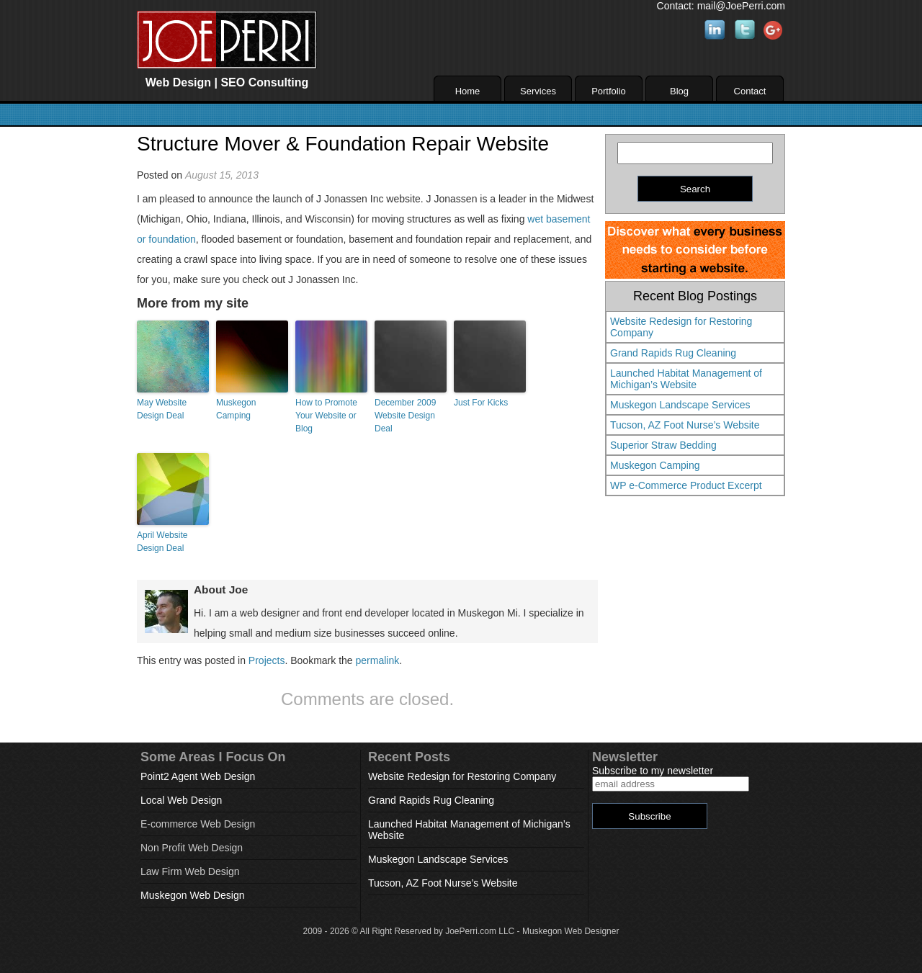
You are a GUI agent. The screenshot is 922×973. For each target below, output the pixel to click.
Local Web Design (181, 800)
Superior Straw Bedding (663, 445)
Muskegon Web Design (192, 895)
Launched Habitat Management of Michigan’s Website (686, 378)
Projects (267, 660)
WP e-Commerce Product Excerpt (686, 485)
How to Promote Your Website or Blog (326, 416)
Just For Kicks (481, 403)
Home (467, 91)
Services (538, 91)
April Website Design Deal (162, 541)
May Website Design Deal (162, 409)
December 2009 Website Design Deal (405, 416)
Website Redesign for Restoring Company (681, 326)
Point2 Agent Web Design (197, 776)
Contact (750, 91)
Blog (679, 91)
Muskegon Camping (236, 409)
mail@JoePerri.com (741, 6)
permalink (377, 660)
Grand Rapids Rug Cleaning (673, 353)
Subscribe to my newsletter (652, 770)
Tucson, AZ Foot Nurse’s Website (685, 425)
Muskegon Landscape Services (680, 405)
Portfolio (608, 91)
